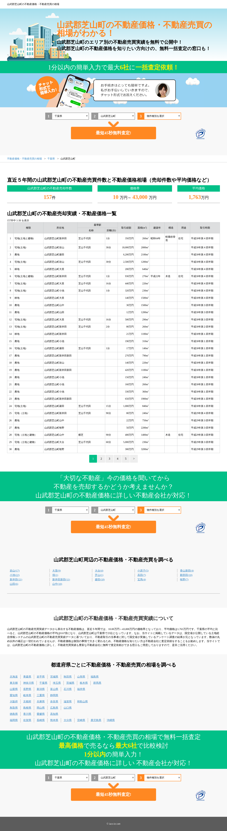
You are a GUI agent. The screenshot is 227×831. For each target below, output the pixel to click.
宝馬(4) (141, 579)
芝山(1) (99, 575)
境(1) (55, 575)
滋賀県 (68, 701)
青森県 (27, 676)
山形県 (81, 676)
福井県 (81, 689)
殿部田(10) (186, 575)
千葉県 (43, 682)
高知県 (54, 714)
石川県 (68, 689)
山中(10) (57, 584)
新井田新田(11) (61, 579)
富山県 (54, 689)
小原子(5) (143, 570)
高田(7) (141, 575)
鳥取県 (14, 707)
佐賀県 (27, 720)
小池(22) (15, 575)
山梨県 (14, 689)
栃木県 (84, 682)
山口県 (68, 707)
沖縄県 (111, 720)
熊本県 (54, 720)
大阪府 (14, 701)
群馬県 (97, 682)
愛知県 (14, 695)
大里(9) (56, 570)
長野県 (27, 689)
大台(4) (99, 570)
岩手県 (41, 676)
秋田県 (68, 676)
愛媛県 (41, 714)
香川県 (27, 714)
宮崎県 (81, 720)
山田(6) (14, 584)
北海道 (14, 676)
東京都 (14, 682)
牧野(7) (184, 579)
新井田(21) (16, 579)
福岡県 (14, 720)
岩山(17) (15, 570)
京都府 (27, 701)
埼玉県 (57, 682)
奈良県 (54, 701)
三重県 (41, 695)
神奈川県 (28, 682)
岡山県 (41, 707)
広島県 (54, 707)
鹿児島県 (96, 720)
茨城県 (70, 682)
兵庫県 (41, 701)
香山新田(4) (187, 570)
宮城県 (54, 676)
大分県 (68, 720)
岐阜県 (27, 695)
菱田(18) (100, 579)
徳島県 (14, 714)
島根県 (27, 707)
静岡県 (54, 695)
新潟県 (41, 689)
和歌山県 (82, 701)
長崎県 (41, 720)
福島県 (95, 676)
